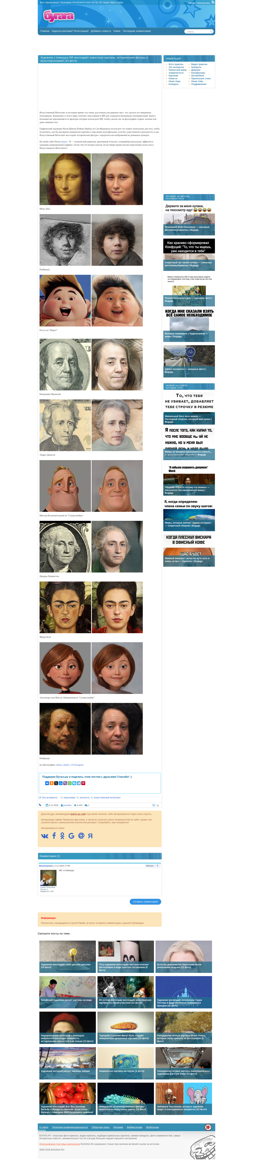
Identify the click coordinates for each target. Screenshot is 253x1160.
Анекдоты (196, 67)
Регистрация (66, 2)
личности (84, 797)
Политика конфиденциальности (70, 1127)
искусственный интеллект (107, 797)
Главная (44, 31)
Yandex (120, 2)
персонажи (69, 797)
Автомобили (197, 75)
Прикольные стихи (201, 78)
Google (106, 2)
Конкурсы (174, 84)
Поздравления (198, 84)
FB (97, 2)
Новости (173, 78)
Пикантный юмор (178, 70)
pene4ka (67, 805)
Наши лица (174, 81)
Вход (42, 2)
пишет (64, 141)
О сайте (43, 1127)
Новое (117, 31)
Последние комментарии (137, 31)
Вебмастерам (134, 1127)
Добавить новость (101, 31)
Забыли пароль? (52, 2)
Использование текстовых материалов (59, 1144)
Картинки (173, 75)
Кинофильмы (198, 73)
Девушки (195, 70)
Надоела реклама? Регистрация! (70, 31)
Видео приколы (199, 64)
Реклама (192, 3)
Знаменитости (176, 73)
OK (100, 2)
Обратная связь (203, 3)
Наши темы (197, 81)
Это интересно (49, 797)
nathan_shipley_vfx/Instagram (69, 765)
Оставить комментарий (145, 901)
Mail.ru (113, 2)
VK (93, 2)
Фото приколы (176, 64)
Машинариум (46, 866)
